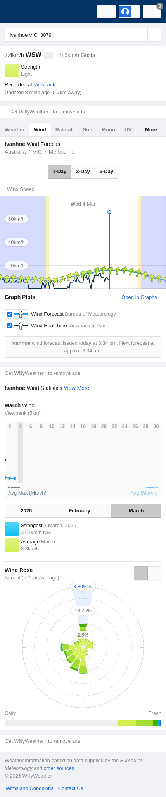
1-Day (59, 171)
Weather (14, 129)
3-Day (83, 171)
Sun (88, 129)
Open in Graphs (139, 297)
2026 (26, 511)
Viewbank (44, 85)
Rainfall (64, 129)
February (79, 511)
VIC (37, 152)
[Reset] (141, 35)
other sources (58, 768)
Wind (40, 129)
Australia (15, 152)
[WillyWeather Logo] (17, 11)
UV (127, 129)
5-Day (106, 171)
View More (77, 388)
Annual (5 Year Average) (32, 578)
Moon (108, 129)
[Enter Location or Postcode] (83, 35)
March (136, 511)
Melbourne (61, 152)
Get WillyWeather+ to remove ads (47, 112)
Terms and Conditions (29, 788)
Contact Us (70, 788)
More (151, 129)
